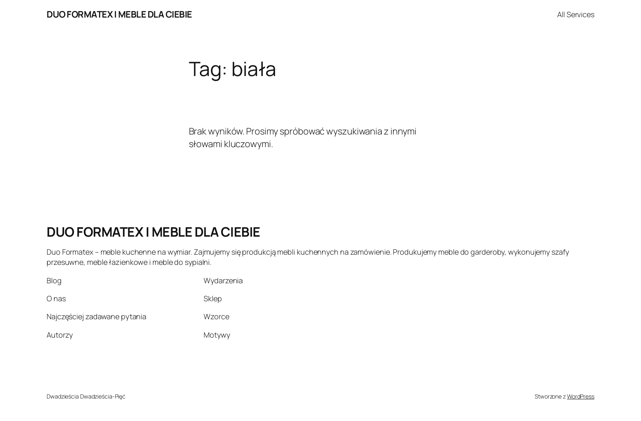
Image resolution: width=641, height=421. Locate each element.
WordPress (580, 396)
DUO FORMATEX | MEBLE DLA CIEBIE (119, 14)
